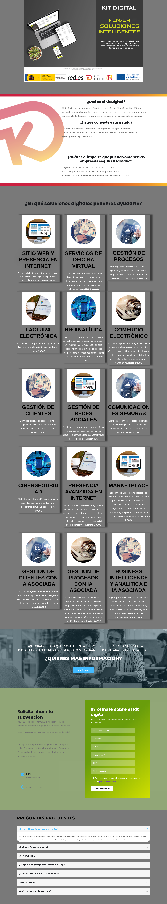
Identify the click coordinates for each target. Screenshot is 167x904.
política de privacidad (107, 781)
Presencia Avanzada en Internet (83, 491)
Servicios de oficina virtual (83, 259)
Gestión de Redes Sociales (83, 413)
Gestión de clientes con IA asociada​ (38, 577)
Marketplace (129, 485)
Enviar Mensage (102, 788)
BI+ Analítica (83, 330)
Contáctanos (83, 670)
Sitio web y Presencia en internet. (38, 259)
